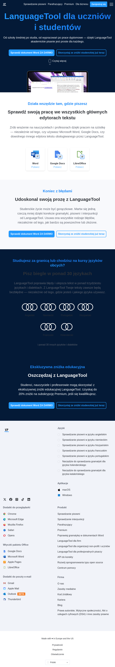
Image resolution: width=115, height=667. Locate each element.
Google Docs (15, 551)
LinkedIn (29, 499)
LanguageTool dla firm (69, 541)
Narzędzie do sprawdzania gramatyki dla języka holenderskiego (83, 463)
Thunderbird (14, 599)
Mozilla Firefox (15, 524)
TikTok (23, 499)
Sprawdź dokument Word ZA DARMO (31, 52)
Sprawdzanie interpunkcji (71, 519)
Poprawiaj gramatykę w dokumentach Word (81, 535)
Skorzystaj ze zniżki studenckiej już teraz (81, 52)
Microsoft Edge (16, 519)
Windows (67, 495)
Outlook (16, 594)
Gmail (11, 583)
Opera (11, 535)
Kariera (61, 600)
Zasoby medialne (67, 589)
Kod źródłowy (65, 594)
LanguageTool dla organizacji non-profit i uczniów (84, 546)
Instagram (17, 499)
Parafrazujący (65, 524)
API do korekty (65, 557)
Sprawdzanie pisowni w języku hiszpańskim (85, 445)
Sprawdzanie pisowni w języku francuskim (84, 450)
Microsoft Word (16, 556)
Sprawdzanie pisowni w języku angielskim (84, 434)
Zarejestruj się (98, 4)
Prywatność (57, 645)
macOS (66, 489)
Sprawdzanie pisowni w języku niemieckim (84, 440)
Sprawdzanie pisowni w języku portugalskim (85, 456)
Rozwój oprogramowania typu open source (80, 562)
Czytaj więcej (57, 61)
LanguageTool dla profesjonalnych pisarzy (80, 551)
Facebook (11, 499)
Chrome (12, 514)
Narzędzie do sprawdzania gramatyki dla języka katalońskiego (83, 472)
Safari (11, 530)
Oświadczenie (57, 654)
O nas (61, 583)
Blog (60, 605)
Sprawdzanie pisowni (69, 514)
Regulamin (58, 649)
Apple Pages (14, 562)
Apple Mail (13, 588)
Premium (62, 530)
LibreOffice (13, 567)
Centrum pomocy (67, 568)
